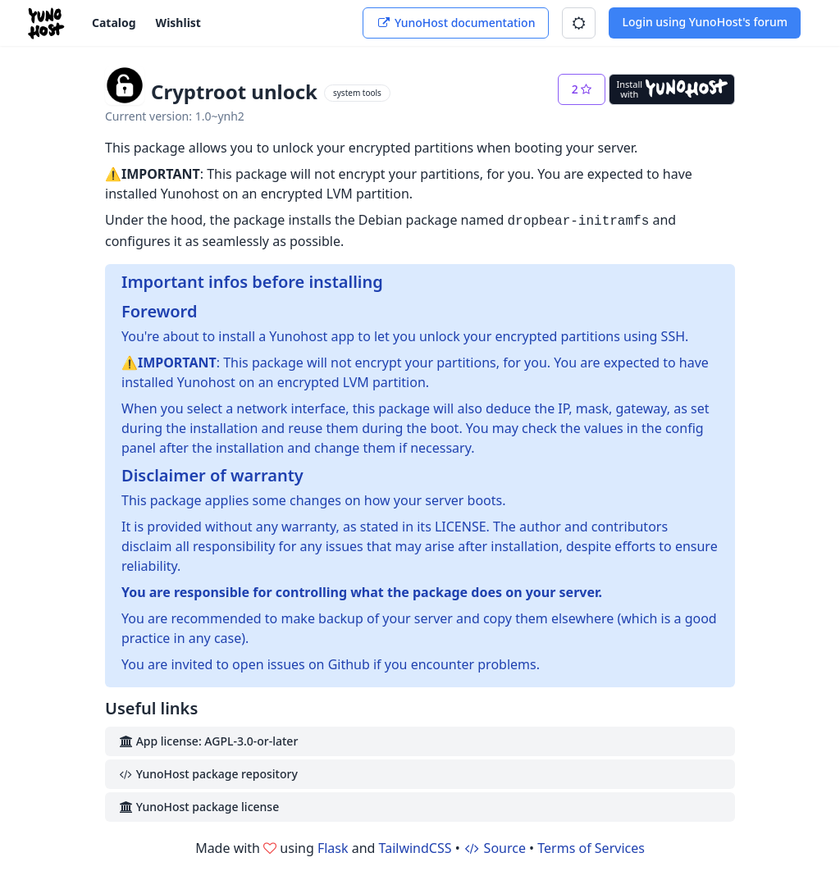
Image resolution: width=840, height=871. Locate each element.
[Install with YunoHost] (672, 89)
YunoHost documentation (456, 22)
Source (494, 848)
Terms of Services (591, 848)
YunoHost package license (198, 806)
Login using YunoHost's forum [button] (705, 22)
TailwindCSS (415, 848)
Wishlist (178, 22)
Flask (333, 848)
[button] (579, 23)
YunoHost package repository (208, 774)
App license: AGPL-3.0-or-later (208, 741)
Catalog (114, 22)
